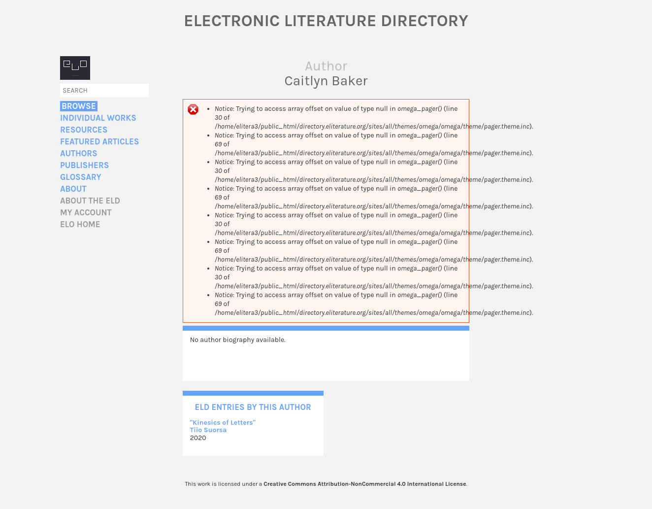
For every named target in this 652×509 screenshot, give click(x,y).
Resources (83, 130)
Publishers (84, 165)
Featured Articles (99, 141)
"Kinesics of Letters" (223, 422)
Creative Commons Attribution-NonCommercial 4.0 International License (364, 483)
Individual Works (98, 118)
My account (86, 212)
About (73, 189)
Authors (79, 153)
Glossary (80, 177)
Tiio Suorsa (208, 430)
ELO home (80, 224)
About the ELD (90, 200)
